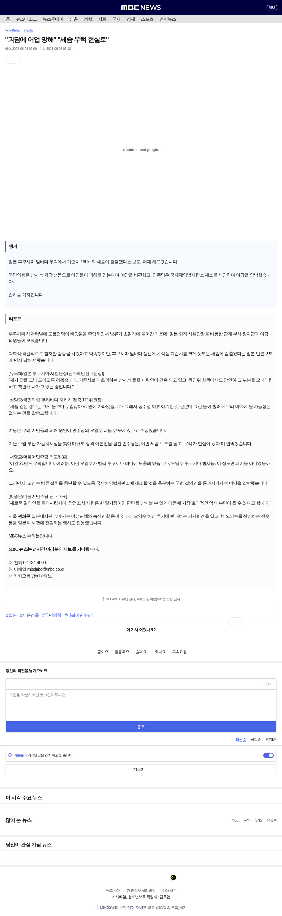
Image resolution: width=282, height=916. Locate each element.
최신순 (240, 739)
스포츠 (147, 19)
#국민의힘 (51, 615)
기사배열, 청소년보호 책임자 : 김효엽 (141, 897)
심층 (73, 19)
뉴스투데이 (53, 19)
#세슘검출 (29, 615)
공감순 (255, 739)
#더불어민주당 (78, 615)
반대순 (271, 739)
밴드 (152, 877)
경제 (131, 19)
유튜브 (109, 877)
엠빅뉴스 (167, 19)
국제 (116, 19)
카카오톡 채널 (173, 877)
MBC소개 (112, 890)
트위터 (130, 877)
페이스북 (119, 877)
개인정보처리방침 (141, 890)
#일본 (11, 615)
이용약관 (169, 890)
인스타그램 (141, 877)
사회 (102, 19)
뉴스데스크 (26, 19)
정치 (88, 19)
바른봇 (15, 755)
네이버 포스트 (162, 877)
